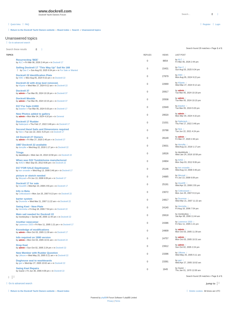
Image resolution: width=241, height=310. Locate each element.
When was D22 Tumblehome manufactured (41, 160)
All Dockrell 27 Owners (29, 137)
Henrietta (23, 209)
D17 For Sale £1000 (27, 106)
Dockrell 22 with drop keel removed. (37, 83)
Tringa (20, 152)
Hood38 (22, 186)
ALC (21, 62)
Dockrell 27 (60, 139)
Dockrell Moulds (25, 98)
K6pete (22, 85)
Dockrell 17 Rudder (27, 121)
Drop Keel (22, 245)
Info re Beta (23, 191)
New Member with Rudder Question (37, 252)
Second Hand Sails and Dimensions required (42, 129)
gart (20, 263)
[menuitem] (25, 24)
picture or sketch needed (30, 175)
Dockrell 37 (22, 90)
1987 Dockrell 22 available (31, 144)
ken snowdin (24, 170)
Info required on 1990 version (33, 237)
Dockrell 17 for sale (27, 183)
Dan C (26, 70)
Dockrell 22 (60, 78)
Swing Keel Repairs (27, 268)
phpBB (104, 298)
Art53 (21, 163)
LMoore (22, 255)
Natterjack (23, 124)
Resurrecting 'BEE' (27, 59)
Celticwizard (24, 193)
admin (22, 93)
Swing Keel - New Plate (29, 206)
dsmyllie (22, 147)
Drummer (23, 201)
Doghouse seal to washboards (34, 260)
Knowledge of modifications (32, 229)
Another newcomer (27, 222)
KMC (21, 78)
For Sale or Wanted (69, 70)
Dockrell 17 (58, 62)
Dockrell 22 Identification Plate (34, 75)
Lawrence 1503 (26, 224)
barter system (24, 198)
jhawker (22, 109)
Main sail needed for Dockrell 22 (35, 214)
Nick (21, 132)
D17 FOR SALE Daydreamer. (32, 167)
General (60, 116)
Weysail (22, 178)
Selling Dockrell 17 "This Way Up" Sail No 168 (43, 67)
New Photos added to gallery (33, 113)
